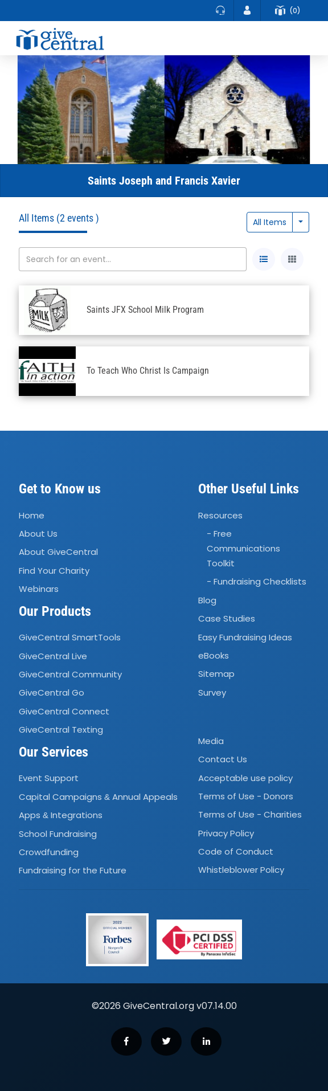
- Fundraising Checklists (256, 582)
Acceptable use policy (245, 778)
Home (31, 515)
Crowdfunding (49, 852)
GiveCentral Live (53, 656)
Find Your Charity (54, 571)
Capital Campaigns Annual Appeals (98, 797)
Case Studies (226, 618)
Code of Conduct (235, 851)
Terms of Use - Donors (245, 796)
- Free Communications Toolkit (243, 548)
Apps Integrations (60, 815)
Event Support (49, 778)
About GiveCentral (58, 552)
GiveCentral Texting (61, 729)
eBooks (213, 655)
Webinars (39, 589)
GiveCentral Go (51, 693)
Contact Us (222, 759)
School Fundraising (58, 834)
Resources (220, 515)
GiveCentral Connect (64, 711)
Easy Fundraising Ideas (245, 637)
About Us (38, 534)
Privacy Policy (226, 833)
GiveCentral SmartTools (70, 638)
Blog (207, 600)
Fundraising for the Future (72, 870)
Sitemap (216, 674)
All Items (269, 222)
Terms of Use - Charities (250, 815)
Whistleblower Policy (241, 870)
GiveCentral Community (70, 674)
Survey (212, 692)
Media (211, 741)
